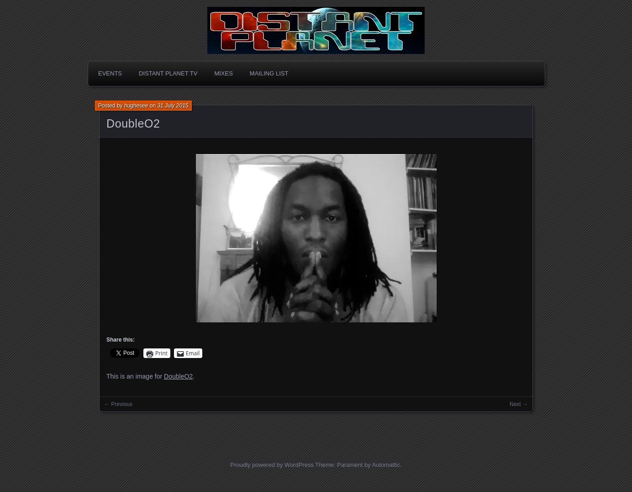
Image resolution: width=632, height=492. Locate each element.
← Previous (118, 404)
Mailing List (269, 73)
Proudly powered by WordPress (272, 464)
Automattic (386, 464)
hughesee (136, 105)
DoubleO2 (133, 123)
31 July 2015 (172, 105)
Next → (519, 404)
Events (110, 73)
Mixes (223, 73)
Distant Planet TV (168, 73)
